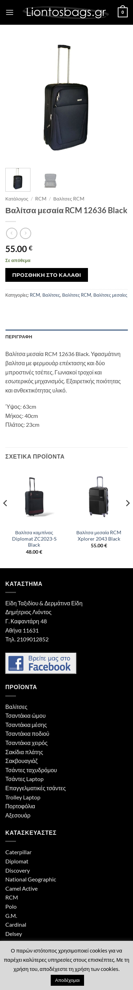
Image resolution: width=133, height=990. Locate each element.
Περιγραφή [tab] (18, 336)
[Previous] (5, 517)
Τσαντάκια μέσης (26, 724)
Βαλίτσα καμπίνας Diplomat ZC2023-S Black (34, 539)
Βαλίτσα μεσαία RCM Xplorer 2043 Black (98, 536)
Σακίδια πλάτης (24, 752)
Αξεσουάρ (18, 815)
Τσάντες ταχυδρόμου (31, 770)
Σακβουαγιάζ (21, 760)
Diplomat (16, 861)
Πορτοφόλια (20, 806)
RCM (40, 199)
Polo (11, 906)
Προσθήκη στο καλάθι (46, 275)
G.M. (11, 915)
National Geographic (30, 879)
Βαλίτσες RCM (68, 199)
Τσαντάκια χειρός (26, 742)
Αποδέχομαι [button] (67, 980)
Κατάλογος (16, 199)
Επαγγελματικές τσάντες (35, 788)
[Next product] (11, 233)
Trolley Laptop (22, 797)
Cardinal (15, 924)
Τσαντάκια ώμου (25, 715)
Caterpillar (18, 852)
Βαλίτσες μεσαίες (110, 295)
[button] (9, 12)
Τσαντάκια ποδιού (27, 733)
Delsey (13, 933)
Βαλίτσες (51, 295)
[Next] (127, 517)
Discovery (17, 870)
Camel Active (21, 888)
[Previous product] (25, 233)
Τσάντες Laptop (24, 778)
